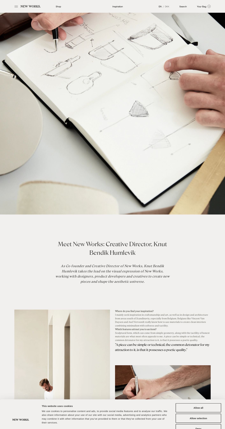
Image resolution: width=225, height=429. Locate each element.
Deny (198, 408)
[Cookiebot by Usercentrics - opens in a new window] (21, 422)
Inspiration (117, 6)
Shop (58, 6)
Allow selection (198, 397)
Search (183, 6)
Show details (167, 422)
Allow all (198, 387)
